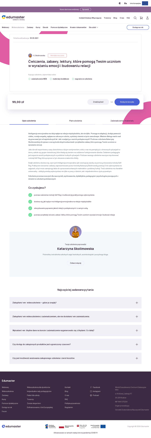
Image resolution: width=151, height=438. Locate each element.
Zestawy (30, 27)
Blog (115, 18)
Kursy (38, 27)
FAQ (128, 18)
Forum (4, 413)
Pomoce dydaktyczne (59, 27)
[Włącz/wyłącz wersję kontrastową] (120, 3)
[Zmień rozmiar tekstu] (125, 3)
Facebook (95, 388)
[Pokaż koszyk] (141, 18)
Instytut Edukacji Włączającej (90, 18)
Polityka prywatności (72, 405)
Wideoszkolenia (18, 27)
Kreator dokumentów (78, 27)
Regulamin (69, 409)
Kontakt (68, 388)
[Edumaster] (13, 17)
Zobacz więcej (75, 263)
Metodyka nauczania (57, 55)
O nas (122, 18)
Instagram (95, 392)
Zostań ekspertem (34, 405)
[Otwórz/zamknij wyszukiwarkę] (135, 18)
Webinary (5, 27)
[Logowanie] (147, 18)
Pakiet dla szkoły (33, 396)
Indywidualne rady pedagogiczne (39, 392)
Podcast (94, 396)
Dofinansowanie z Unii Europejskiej (40, 409)
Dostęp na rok (138, 27)
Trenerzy (107, 18)
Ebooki (45, 27)
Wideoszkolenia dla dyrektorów (38, 388)
